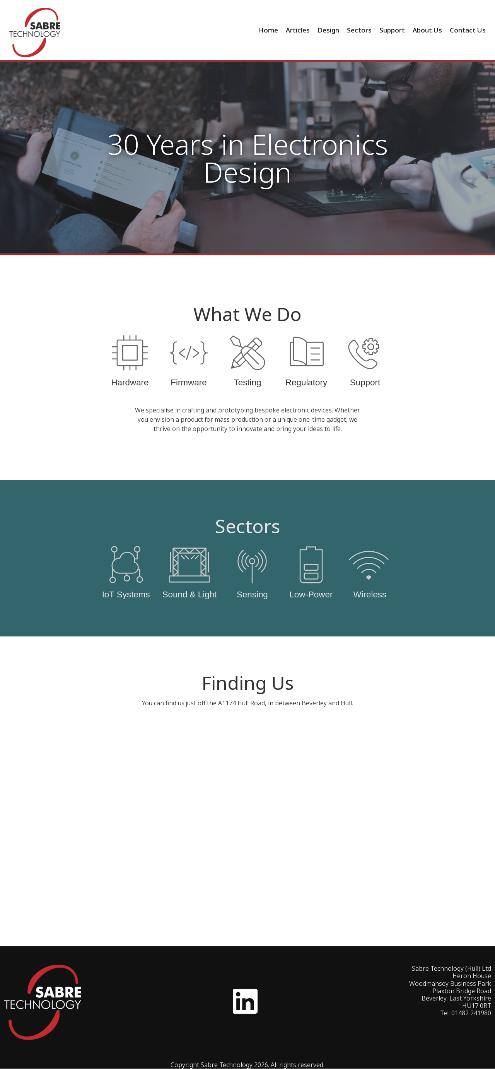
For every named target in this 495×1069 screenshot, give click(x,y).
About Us (427, 30)
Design (328, 30)
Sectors (359, 30)
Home (268, 30)
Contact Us (468, 30)
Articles (298, 30)
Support (392, 30)
